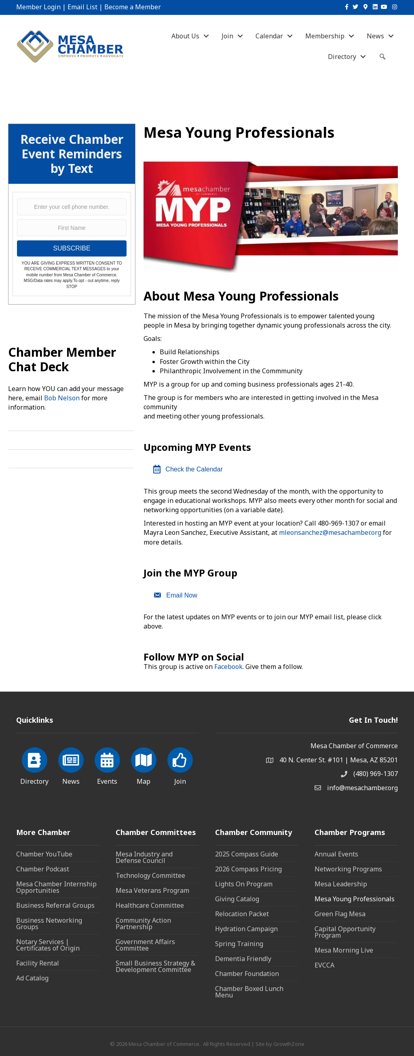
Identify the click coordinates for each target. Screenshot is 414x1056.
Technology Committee (150, 875)
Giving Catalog (237, 898)
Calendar (269, 36)
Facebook (228, 666)
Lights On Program (243, 883)
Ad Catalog (32, 978)
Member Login (38, 6)
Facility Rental (37, 963)
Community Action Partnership (143, 923)
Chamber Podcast (42, 869)
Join (227, 36)
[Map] (144, 764)
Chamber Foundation (247, 973)
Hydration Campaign (246, 928)
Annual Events (336, 854)
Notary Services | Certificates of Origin (48, 945)
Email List (82, 6)
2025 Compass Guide (246, 854)
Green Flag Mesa (340, 913)
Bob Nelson (62, 397)
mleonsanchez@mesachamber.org (330, 532)
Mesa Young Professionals (355, 898)
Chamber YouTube (44, 854)
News (375, 36)
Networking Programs (348, 869)
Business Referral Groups (55, 905)
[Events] (107, 764)
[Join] (180, 764)
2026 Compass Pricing (248, 869)
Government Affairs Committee (145, 945)
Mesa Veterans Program (152, 890)
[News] (71, 764)
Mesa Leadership (341, 883)
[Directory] (34, 764)
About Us (185, 36)
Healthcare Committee (150, 905)
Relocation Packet (242, 913)
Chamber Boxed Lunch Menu (249, 991)
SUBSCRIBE (71, 248)
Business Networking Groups (49, 923)
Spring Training (239, 943)
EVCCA (324, 965)
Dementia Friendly (243, 958)
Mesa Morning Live (344, 950)
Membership (324, 36)
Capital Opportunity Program (345, 932)
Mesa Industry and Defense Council (144, 857)
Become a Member (132, 6)
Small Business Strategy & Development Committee (155, 966)
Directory (342, 56)
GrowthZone (288, 1044)
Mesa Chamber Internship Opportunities (56, 887)
